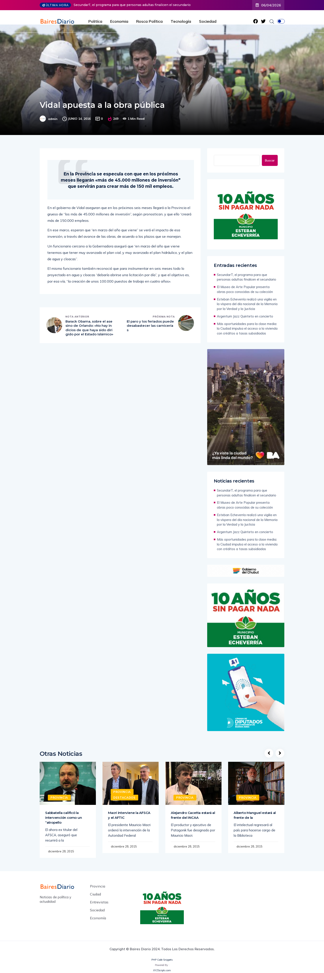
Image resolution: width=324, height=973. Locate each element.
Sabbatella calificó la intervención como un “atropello (63, 818)
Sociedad (207, 21)
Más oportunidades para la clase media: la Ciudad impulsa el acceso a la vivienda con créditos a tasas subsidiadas (247, 329)
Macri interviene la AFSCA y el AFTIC (129, 815)
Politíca (95, 21)
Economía (98, 918)
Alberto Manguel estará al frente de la (255, 815)
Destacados (124, 797)
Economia (119, 21)
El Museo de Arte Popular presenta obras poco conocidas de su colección (245, 289)
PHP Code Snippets (162, 959)
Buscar (270, 160)
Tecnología (181, 21)
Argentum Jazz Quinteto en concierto (245, 316)
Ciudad (95, 894)
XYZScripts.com (162, 970)
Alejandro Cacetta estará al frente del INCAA (193, 815)
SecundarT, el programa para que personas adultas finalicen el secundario (132, 5)
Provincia (59, 797)
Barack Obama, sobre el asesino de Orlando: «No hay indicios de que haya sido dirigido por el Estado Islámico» (89, 327)
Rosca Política (149, 21)
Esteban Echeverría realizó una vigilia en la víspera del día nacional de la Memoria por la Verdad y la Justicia (247, 304)
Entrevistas (99, 902)
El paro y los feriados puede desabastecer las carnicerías (150, 325)
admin (53, 119)
